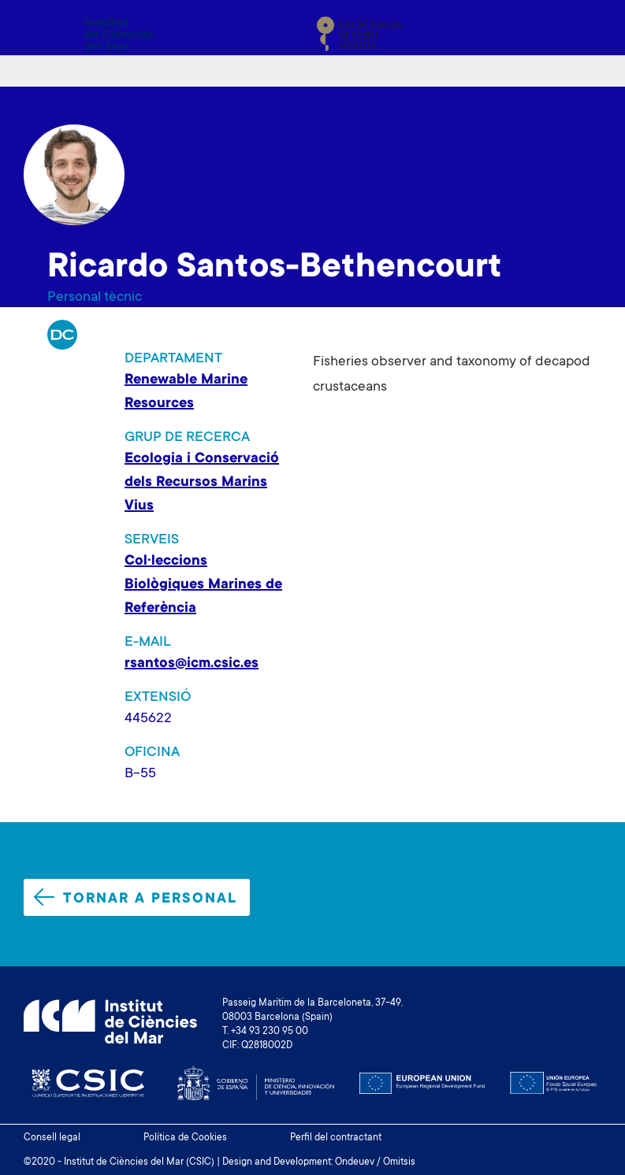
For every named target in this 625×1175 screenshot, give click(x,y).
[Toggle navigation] (583, 34)
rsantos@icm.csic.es (192, 664)
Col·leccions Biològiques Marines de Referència (203, 585)
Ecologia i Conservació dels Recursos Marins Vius (202, 482)
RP (62, 335)
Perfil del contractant (335, 1137)
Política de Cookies (185, 1137)
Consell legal (52, 1137)
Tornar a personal (135, 897)
